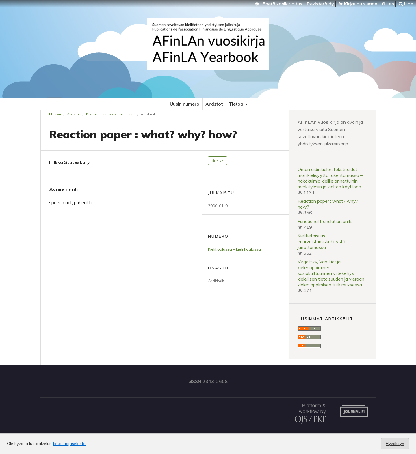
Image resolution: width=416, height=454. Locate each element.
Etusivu (55, 114)
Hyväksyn (395, 443)
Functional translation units (325, 221)
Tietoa (236, 104)
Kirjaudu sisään (358, 4)
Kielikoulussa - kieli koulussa (110, 114)
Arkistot (214, 104)
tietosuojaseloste (69, 443)
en (391, 4)
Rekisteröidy (320, 4)
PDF (219, 160)
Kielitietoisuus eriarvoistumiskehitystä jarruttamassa (321, 241)
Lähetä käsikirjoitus (278, 4)
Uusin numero (184, 104)
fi (383, 4)
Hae (406, 4)
